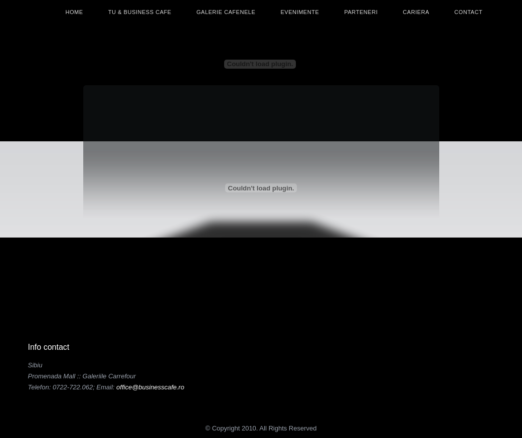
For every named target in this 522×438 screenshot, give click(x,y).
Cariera (416, 12)
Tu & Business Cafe (139, 12)
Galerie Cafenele (226, 12)
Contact (468, 12)
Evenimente (299, 12)
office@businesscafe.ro (150, 387)
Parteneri (361, 12)
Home (74, 12)
